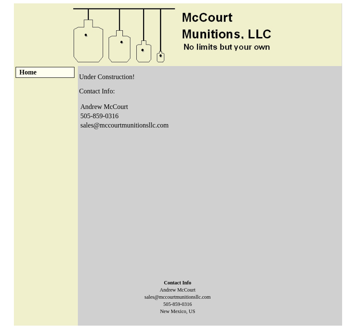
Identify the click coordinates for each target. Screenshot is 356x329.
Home (28, 72)
